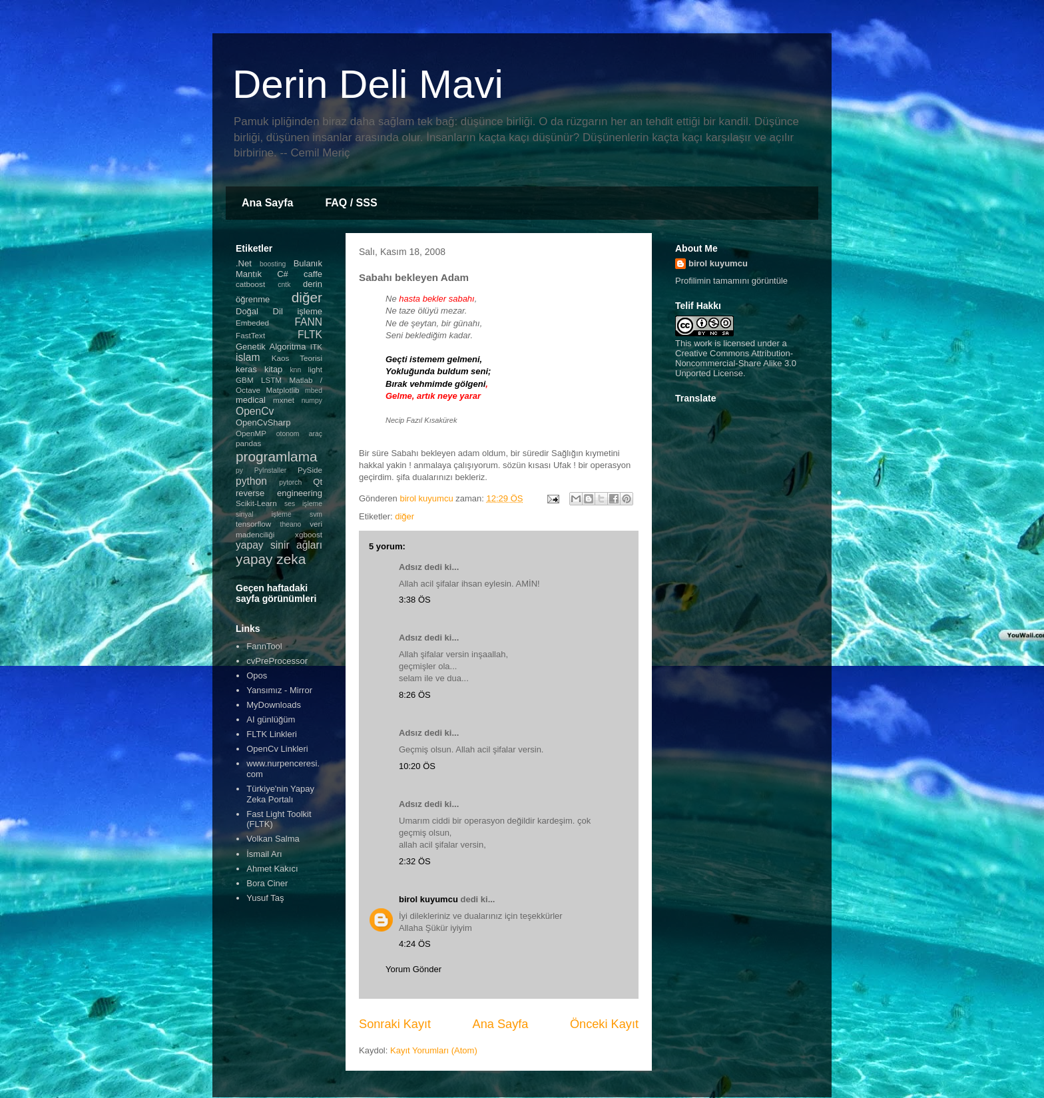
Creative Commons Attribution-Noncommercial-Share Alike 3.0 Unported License (735, 363)
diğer (404, 516)
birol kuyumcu (428, 899)
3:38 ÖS (415, 600)
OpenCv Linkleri (277, 749)
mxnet (283, 400)
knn (295, 370)
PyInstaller (270, 470)
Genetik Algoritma (271, 347)
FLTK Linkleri (271, 734)
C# (282, 274)
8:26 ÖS (415, 695)
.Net (244, 263)
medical (251, 400)
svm (316, 514)
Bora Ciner (267, 883)
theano (291, 524)
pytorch (290, 482)
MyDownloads (273, 705)
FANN (308, 322)
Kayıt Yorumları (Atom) (433, 1050)
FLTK (310, 334)
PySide (310, 469)
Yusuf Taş (265, 898)
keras (246, 369)
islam (248, 357)
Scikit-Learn (256, 503)
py (239, 470)
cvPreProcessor (277, 661)
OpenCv (255, 411)
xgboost (308, 534)
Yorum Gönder (413, 969)
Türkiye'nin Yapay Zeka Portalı (280, 794)
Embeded (252, 322)
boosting (273, 264)
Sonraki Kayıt (395, 1024)
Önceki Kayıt (604, 1024)
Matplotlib (283, 390)
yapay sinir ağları (279, 545)
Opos (256, 676)
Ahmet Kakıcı (272, 869)
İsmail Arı (264, 854)
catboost (250, 284)
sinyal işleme (264, 514)
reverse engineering (279, 493)
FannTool (264, 646)
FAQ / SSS (351, 202)
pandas (248, 443)
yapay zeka (271, 559)
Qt (317, 482)
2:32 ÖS (415, 861)
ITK (316, 346)
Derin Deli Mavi (367, 84)
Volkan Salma (273, 839)
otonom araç (299, 433)
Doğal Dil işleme (279, 311)
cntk (284, 284)
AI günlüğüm (270, 719)
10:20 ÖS (417, 766)
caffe (313, 274)
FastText (250, 335)
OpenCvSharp (263, 422)
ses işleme (303, 503)
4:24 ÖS (415, 944)
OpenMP (251, 433)
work (703, 343)
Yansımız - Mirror (279, 690)
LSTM (271, 380)
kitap (273, 369)
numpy (312, 400)
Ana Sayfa (267, 202)
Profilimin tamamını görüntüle (731, 281)
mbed (313, 390)
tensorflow (253, 523)
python (251, 481)
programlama (277, 456)
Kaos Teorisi (297, 358)
